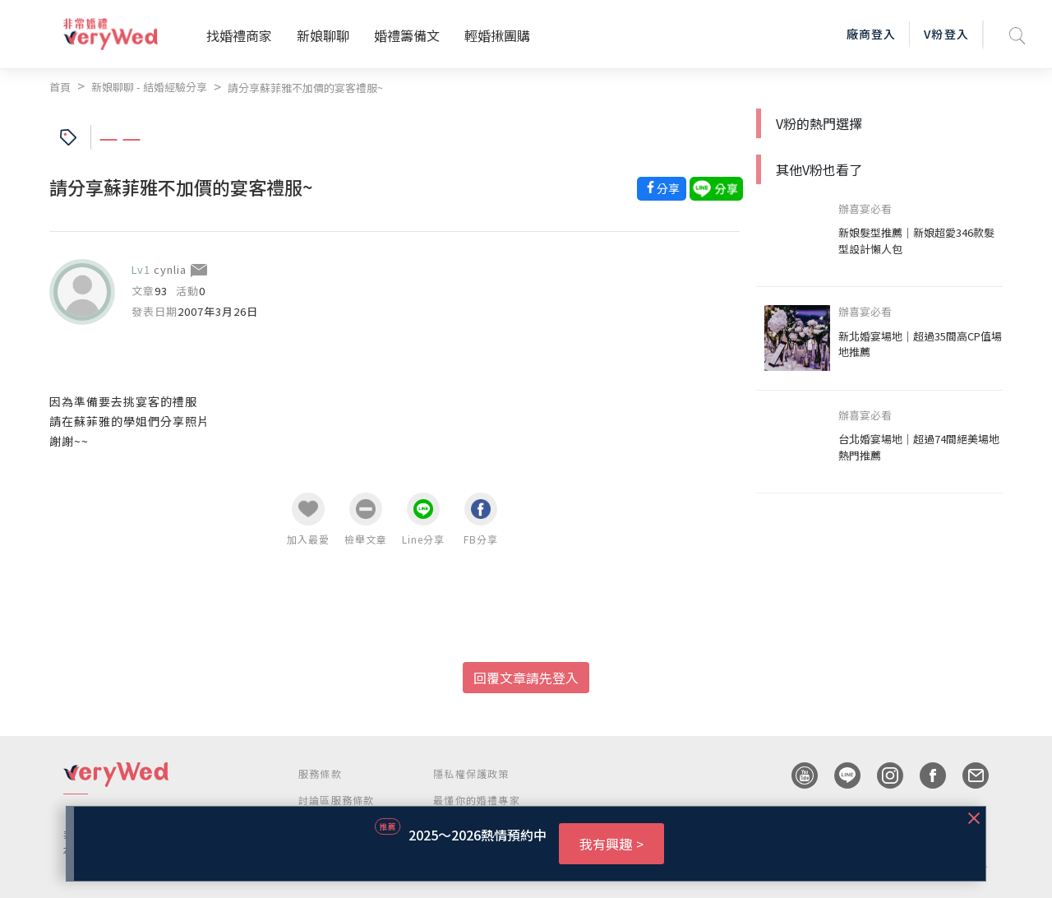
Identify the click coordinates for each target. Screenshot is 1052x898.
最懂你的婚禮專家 (476, 800)
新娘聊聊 (323, 35)
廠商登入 (871, 33)
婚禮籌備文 (407, 35)
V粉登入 (946, 33)
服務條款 (320, 773)
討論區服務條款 (336, 800)
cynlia (170, 269)
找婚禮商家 (239, 35)
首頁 (60, 87)
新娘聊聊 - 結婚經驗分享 (149, 87)
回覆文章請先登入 (526, 677)
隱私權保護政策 (471, 773)
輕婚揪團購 (497, 35)
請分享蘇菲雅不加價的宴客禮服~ (305, 87)
